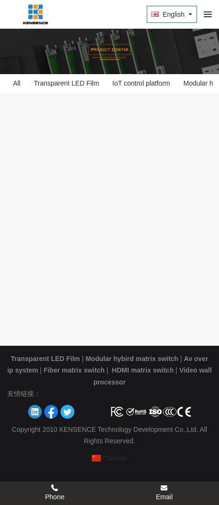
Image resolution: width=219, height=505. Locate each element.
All (17, 83)
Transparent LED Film (66, 83)
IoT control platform (141, 83)
